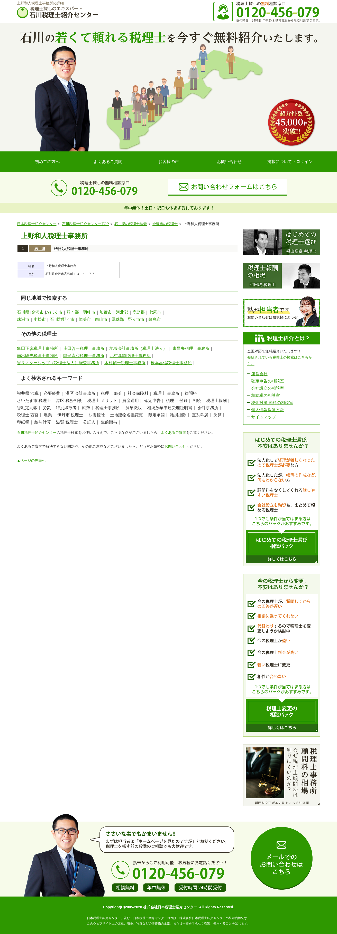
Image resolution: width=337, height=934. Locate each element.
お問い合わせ (229, 161)
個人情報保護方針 (267, 410)
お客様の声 (168, 161)
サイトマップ (263, 417)
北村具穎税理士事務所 (130, 355)
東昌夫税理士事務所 (191, 348)
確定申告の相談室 (267, 381)
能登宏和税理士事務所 (83, 355)
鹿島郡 (138, 312)
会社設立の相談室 (267, 388)
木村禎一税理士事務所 (124, 363)
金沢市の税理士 (165, 224)
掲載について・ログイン (290, 161)
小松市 (39, 319)
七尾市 (155, 312)
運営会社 (259, 374)
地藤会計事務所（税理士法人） (138, 348)
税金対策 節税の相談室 (272, 402)
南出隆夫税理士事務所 (37, 355)
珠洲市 (23, 319)
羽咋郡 (73, 312)
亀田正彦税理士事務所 (37, 348)
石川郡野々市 (62, 319)
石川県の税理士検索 (130, 224)
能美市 (85, 319)
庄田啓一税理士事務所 (83, 348)
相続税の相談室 (265, 395)
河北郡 (122, 312)
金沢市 (37, 312)
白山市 (101, 319)
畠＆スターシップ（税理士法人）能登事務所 (58, 363)
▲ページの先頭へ (31, 460)
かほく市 (54, 312)
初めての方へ (47, 161)
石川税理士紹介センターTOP (85, 224)
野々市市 (136, 319)
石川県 (39, 249)
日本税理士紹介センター (37, 224)
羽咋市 (89, 312)
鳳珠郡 (118, 319)
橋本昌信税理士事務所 (171, 363)
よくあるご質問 (108, 161)
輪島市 (155, 319)
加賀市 (105, 312)
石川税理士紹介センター (37, 432)
